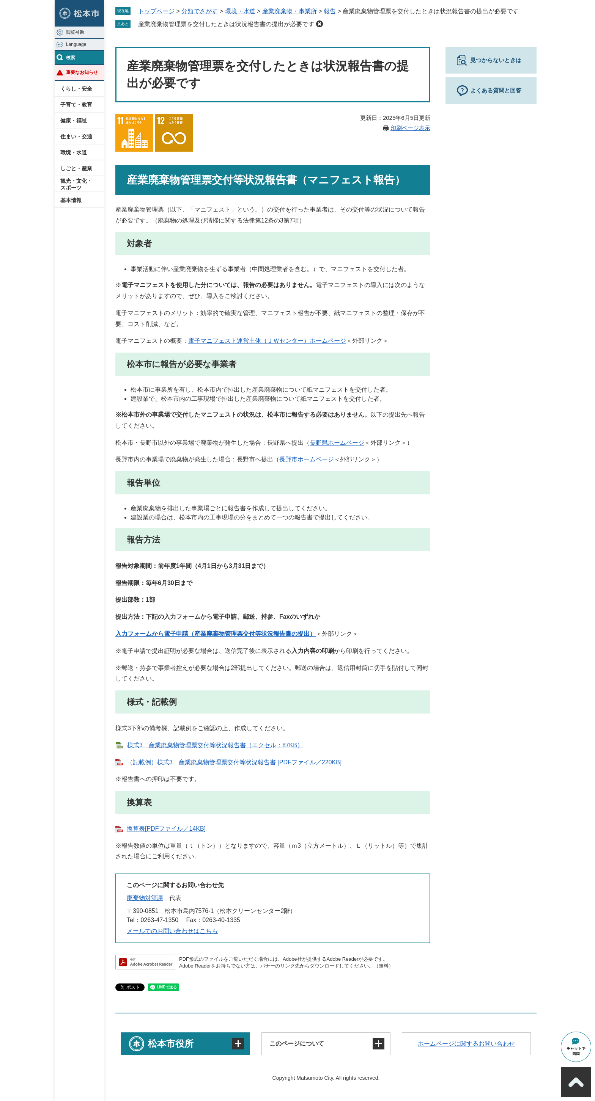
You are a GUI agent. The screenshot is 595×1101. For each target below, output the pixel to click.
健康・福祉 (73, 121)
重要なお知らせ (82, 72)
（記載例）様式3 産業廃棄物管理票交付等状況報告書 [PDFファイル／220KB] (234, 762)
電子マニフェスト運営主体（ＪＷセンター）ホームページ (267, 340)
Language (76, 44)
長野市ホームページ (306, 459)
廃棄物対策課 (145, 898)
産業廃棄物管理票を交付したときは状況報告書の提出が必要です (226, 24)
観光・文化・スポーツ (76, 184)
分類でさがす (199, 11)
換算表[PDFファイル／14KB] (166, 828)
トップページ (156, 11)
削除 (319, 23)
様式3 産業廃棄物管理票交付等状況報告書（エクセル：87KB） (215, 745)
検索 (70, 57)
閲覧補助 (75, 32)
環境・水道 (73, 152)
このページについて (296, 1043)
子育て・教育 (76, 105)
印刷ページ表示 (410, 128)
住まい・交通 (76, 136)
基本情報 (71, 200)
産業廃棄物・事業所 (289, 11)
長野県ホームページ (337, 442)
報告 (330, 11)
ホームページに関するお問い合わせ (466, 1043)
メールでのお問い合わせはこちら (172, 931)
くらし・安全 (76, 89)
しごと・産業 (76, 168)
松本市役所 (171, 1043)
